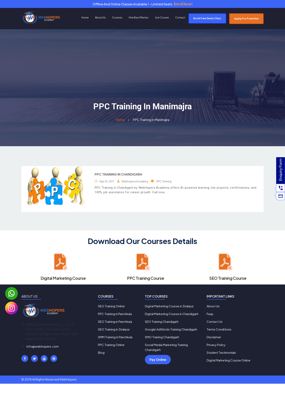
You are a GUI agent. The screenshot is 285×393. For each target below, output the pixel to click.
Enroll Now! (183, 4)
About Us (100, 18)
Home (85, 18)
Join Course (162, 18)
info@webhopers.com (43, 347)
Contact (180, 18)
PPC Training (163, 182)
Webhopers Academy (135, 182)
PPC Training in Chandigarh (118, 175)
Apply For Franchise (246, 19)
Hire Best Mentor (138, 18)
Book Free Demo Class (207, 19)
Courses (117, 18)
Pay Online (157, 369)
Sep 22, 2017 (106, 182)
